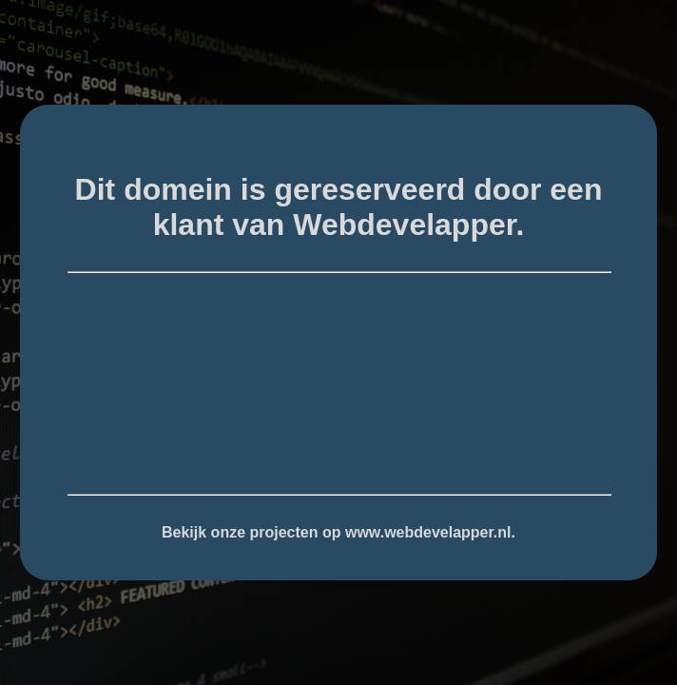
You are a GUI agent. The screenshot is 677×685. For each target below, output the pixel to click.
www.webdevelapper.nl (428, 532)
